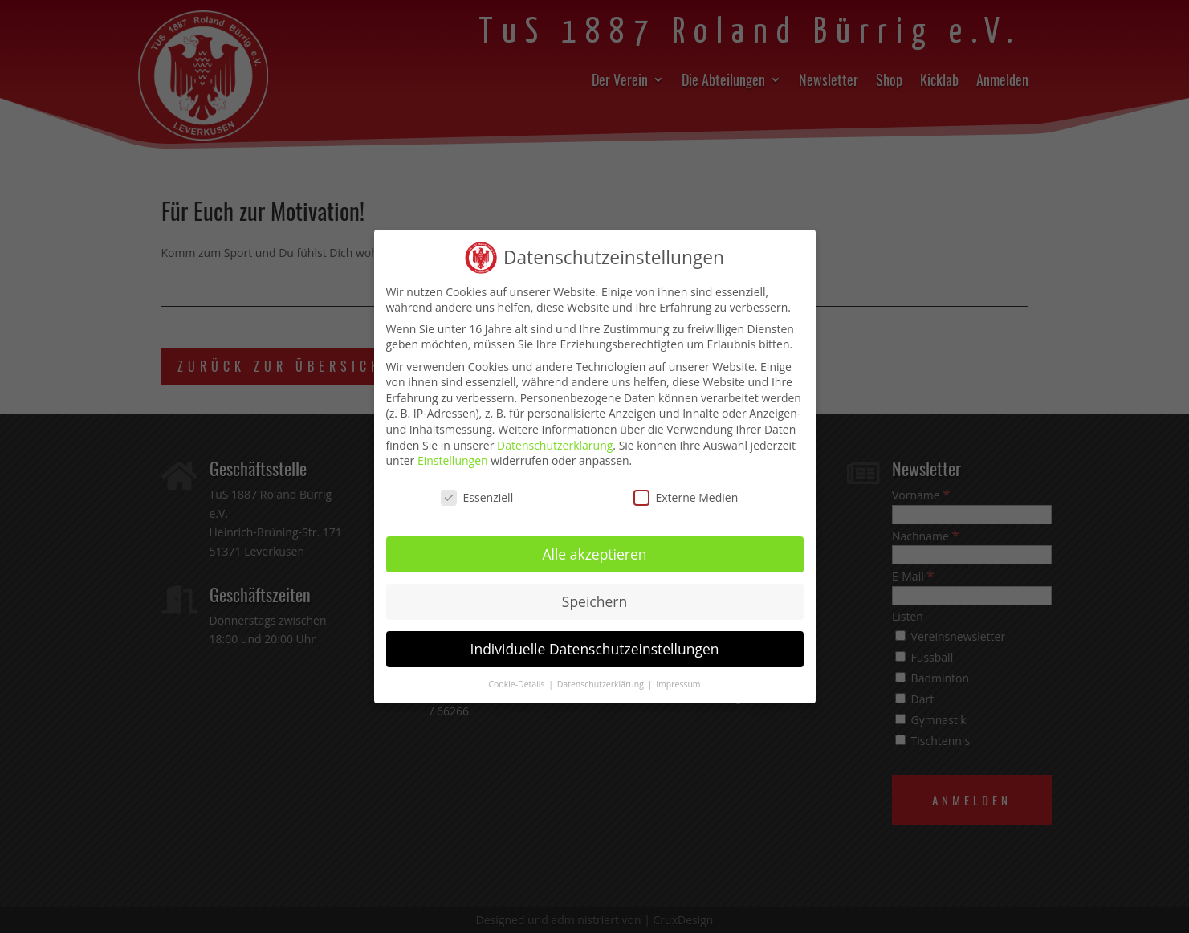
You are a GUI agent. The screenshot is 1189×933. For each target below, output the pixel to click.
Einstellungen (452, 453)
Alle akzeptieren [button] (594, 546)
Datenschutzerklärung (555, 437)
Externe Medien (686, 489)
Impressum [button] (678, 676)
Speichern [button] (594, 593)
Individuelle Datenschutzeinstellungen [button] (594, 640)
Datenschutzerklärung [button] (601, 676)
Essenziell (477, 489)
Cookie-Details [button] (517, 676)
